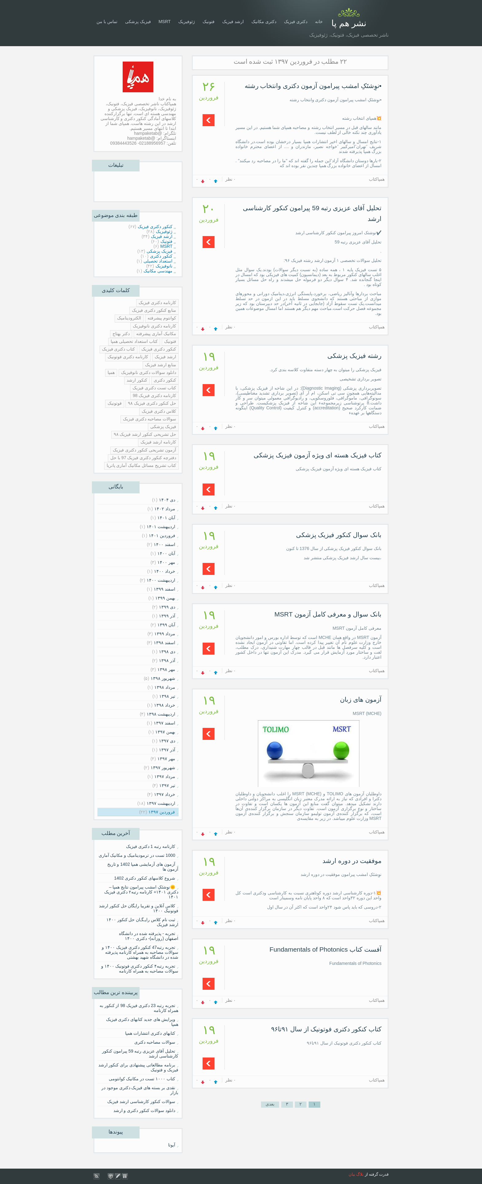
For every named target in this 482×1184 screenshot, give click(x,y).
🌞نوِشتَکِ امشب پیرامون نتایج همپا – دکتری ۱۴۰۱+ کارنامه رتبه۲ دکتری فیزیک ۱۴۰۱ (141, 892)
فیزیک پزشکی (138, 21)
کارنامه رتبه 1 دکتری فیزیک (150, 846)
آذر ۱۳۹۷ (167, 749)
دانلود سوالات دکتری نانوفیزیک (148, 372)
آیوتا (171, 1144)
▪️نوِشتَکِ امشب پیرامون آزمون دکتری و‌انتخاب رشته (313, 85)
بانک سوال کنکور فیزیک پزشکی (338, 534)
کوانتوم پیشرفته (162, 317)
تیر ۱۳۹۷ (167, 785)
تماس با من (107, 21)
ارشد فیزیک (233, 21)
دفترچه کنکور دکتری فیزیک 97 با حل (143, 457)
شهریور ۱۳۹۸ (163, 678)
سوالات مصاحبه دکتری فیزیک (149, 418)
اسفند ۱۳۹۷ (164, 722)
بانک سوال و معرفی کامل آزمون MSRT (328, 614)
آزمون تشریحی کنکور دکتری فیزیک (144, 450)
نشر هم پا (349, 23)
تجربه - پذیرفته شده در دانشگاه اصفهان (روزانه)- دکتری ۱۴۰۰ (148, 936)
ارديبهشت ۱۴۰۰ (161, 580)
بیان (352, 1174)
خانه (319, 21)
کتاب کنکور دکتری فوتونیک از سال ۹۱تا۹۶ (326, 1029)
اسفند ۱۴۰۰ (164, 544)
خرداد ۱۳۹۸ (164, 705)
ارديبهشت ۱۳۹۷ (161, 803)
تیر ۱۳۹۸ (167, 696)
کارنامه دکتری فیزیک (157, 302)
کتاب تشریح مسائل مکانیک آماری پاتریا (141, 465)
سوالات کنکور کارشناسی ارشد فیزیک (141, 1101)
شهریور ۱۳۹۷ (163, 767)
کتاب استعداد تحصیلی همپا (134, 341)
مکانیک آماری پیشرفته (156, 333)
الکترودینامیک (129, 317)
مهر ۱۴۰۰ (166, 562)
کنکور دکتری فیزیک (158, 349)
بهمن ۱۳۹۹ (165, 598)
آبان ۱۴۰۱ (166, 517)
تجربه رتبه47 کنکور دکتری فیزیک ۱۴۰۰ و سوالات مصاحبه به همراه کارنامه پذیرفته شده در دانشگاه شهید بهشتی (140, 952)
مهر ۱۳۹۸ (166, 669)
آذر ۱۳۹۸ (167, 660)
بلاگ (360, 1174)
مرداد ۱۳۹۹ (164, 633)
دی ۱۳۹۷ (167, 740)
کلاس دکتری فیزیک (159, 411)
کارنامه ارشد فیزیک (158, 441)
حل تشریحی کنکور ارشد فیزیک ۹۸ (145, 434)
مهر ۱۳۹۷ (166, 758)
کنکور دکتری (165, 380)
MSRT (165, 21)
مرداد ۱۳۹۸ (164, 687)
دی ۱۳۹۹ (167, 606)
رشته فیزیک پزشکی (354, 355)
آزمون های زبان (360, 699)
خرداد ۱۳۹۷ (164, 794)
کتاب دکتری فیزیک (118, 349)
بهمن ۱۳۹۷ (165, 731)
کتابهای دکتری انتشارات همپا (150, 1033)
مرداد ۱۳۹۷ (164, 776)
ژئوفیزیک (186, 21)
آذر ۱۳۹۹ (167, 615)
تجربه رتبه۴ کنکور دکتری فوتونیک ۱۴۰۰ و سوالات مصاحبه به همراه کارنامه (139, 968)
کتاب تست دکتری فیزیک (154, 387)
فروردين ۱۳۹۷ (161, 811)
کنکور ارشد (137, 380)
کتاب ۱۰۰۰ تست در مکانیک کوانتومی (142, 1078)
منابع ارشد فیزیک (160, 364)
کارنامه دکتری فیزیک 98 (154, 395)
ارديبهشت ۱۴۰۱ (161, 526)
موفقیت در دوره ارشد (351, 860)
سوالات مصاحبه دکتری (154, 1042)
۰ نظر (230, 179)
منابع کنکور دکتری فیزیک (154, 310)
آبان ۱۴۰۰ (166, 553)
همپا (111, 372)
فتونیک (209, 21)
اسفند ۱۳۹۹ (164, 589)
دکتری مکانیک (263, 21)
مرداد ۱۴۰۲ (164, 508)
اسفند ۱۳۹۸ (164, 642)
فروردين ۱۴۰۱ (162, 535)
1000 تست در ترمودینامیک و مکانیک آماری (137, 855)
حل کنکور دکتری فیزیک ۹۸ (152, 403)
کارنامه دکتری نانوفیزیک (154, 325)
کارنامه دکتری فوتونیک (128, 356)
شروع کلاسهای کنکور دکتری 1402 (144, 878)
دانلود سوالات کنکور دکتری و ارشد (144, 1110)
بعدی (270, 1104)
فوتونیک (115, 403)
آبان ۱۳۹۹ (166, 624)
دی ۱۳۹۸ (167, 651)
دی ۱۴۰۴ (167, 499)
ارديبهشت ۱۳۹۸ (161, 714)
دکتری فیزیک (295, 21)
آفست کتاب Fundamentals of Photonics (325, 949)
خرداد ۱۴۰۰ (164, 571)
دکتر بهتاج (121, 333)
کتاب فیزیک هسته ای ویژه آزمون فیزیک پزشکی (317, 455)
